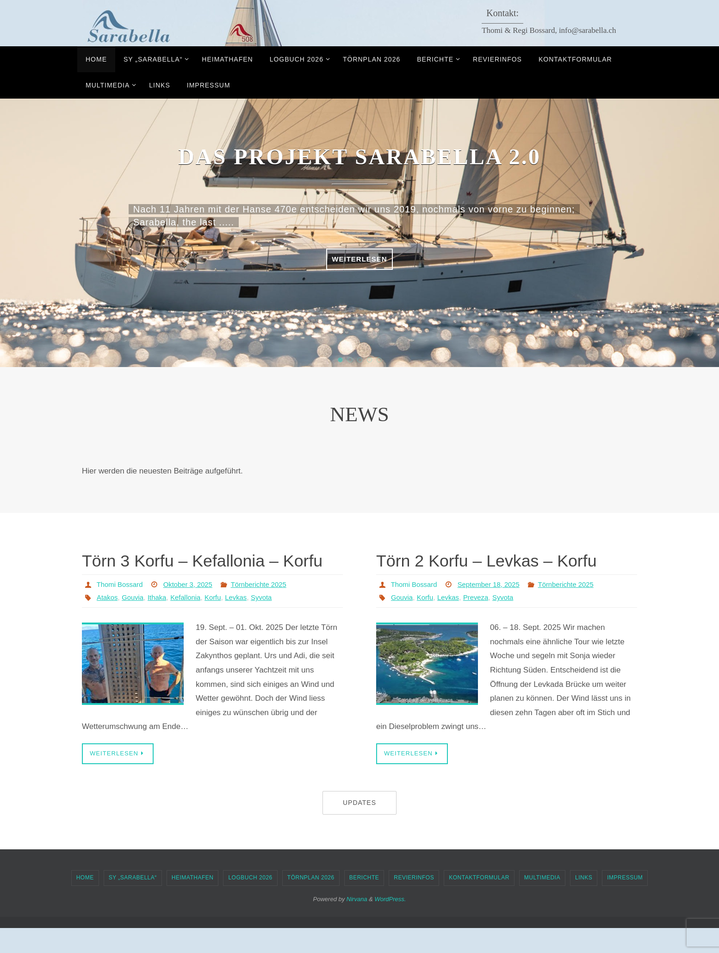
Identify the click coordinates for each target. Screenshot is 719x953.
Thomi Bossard (122, 609)
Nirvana (357, 923)
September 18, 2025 (494, 609)
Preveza (481, 622)
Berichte (364, 902)
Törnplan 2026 (311, 902)
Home (85, 902)
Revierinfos (414, 902)
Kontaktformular (479, 902)
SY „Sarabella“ (133, 902)
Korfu (220, 622)
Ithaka (161, 622)
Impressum (625, 902)
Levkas (245, 622)
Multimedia (542, 902)
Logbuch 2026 (250, 902)
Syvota (272, 622)
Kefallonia (191, 622)
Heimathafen (193, 902)
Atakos (108, 622)
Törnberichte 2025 (268, 609)
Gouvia (135, 622)
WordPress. (390, 923)
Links (583, 902)
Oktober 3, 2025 (193, 609)
